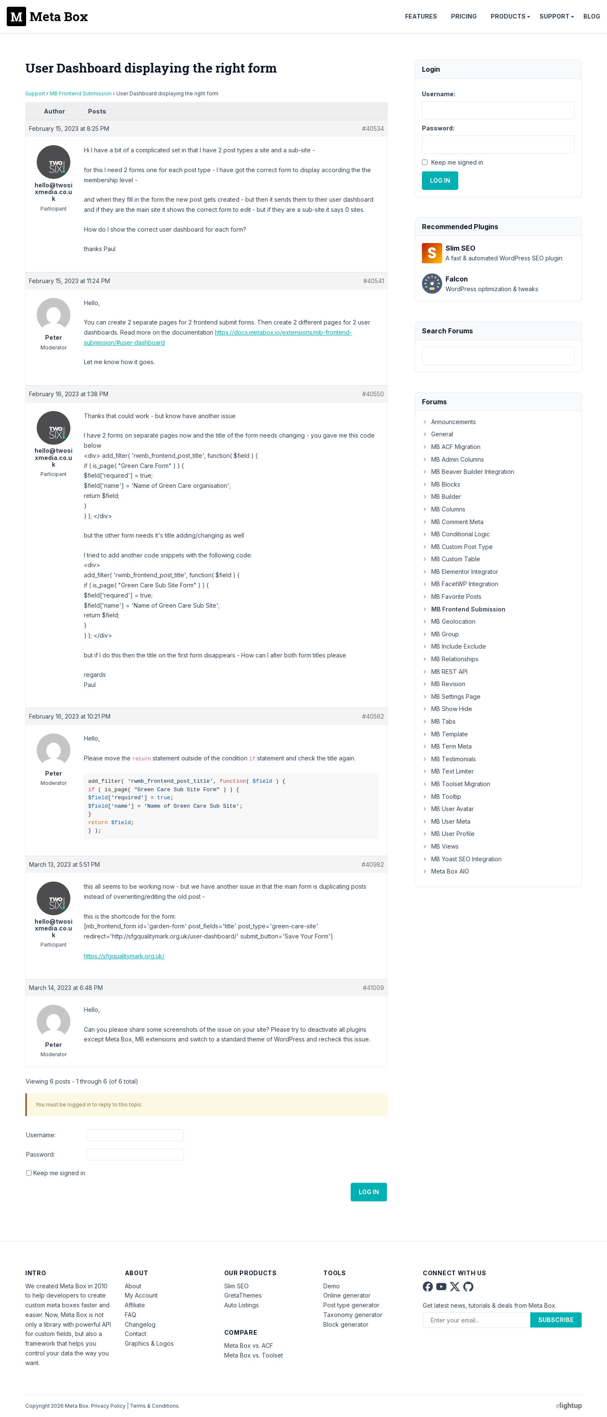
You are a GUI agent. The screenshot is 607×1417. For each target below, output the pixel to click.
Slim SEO (236, 1286)
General (437, 434)
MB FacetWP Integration (460, 583)
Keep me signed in (59, 1172)
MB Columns (443, 509)
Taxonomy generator (352, 1314)
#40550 (373, 394)
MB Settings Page (451, 696)
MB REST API (444, 671)
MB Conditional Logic (456, 534)
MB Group (440, 634)
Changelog (140, 1324)
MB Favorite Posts (451, 596)
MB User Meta (446, 821)
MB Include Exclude (454, 646)
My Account (141, 1295)
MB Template (445, 734)
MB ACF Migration (451, 446)
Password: (40, 1154)
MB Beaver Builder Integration (468, 471)
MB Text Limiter (448, 771)
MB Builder (441, 496)
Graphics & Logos (149, 1343)
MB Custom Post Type (457, 546)
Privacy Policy (108, 1406)
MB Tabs (439, 721)
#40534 (373, 128)
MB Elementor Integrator (460, 571)
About (133, 1286)
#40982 (373, 864)
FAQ (130, 1314)
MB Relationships (450, 659)
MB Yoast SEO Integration (462, 859)
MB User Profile (448, 833)
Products (508, 16)
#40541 (373, 280)
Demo (331, 1286)
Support (554, 16)
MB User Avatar (448, 808)
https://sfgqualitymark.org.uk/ (124, 956)
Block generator (345, 1324)
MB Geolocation (448, 621)
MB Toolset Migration (456, 783)
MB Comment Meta (452, 521)
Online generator (347, 1295)
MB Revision (443, 683)
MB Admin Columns (453, 459)
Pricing (464, 16)
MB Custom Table (451, 558)
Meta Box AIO (445, 871)
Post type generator (351, 1305)
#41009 (373, 987)
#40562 (373, 716)
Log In (369, 1191)
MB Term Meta (447, 746)
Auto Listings (241, 1305)
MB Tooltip (441, 796)
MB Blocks (441, 484)
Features (421, 16)
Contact (135, 1333)
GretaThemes (243, 1295)
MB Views (440, 846)
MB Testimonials (449, 759)
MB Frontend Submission (81, 93)
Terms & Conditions (154, 1406)
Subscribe (556, 1319)
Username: (41, 1134)
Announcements (449, 421)
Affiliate (135, 1305)
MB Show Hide (447, 708)
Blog (591, 16)
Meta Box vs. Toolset (253, 1355)
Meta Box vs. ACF (248, 1345)
